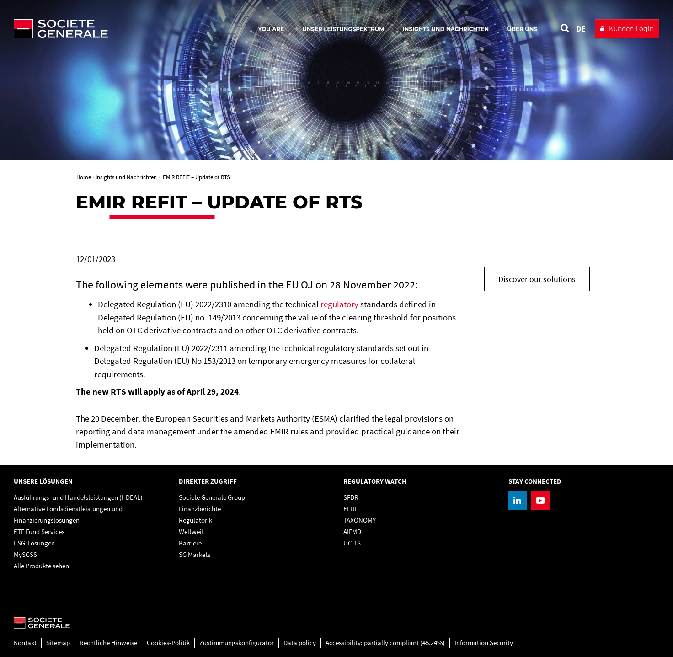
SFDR (350, 497)
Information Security (483, 642)
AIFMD (352, 531)
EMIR (279, 431)
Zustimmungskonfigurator (236, 642)
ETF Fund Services (39, 531)
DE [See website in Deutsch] (581, 28)
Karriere (190, 543)
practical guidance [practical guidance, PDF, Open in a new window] (395, 431)
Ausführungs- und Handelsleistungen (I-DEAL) (78, 497)
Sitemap (58, 642)
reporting (93, 431)
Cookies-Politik (168, 642)
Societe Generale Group (212, 497)
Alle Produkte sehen (41, 565)
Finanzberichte (200, 508)
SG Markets (194, 554)
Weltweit (191, 531)
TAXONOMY (359, 520)
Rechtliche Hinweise (108, 642)
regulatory (339, 304)
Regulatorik (195, 520)
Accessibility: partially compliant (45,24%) (385, 642)
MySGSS (25, 554)
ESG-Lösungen (34, 543)
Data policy (299, 642)
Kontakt (25, 642)
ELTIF (350, 508)
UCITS (352, 543)
